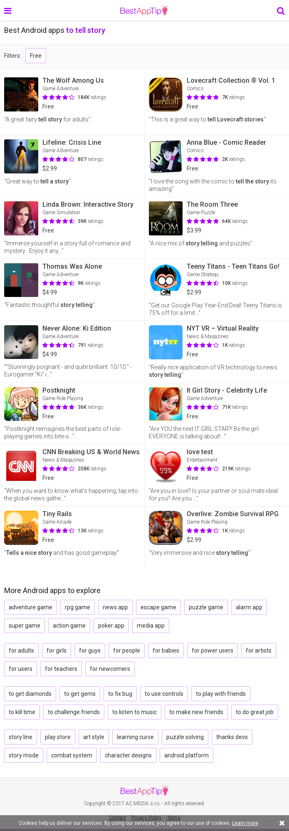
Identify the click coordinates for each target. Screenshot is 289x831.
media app (151, 625)
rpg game (77, 607)
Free (36, 55)
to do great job (255, 712)
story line (20, 737)
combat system (71, 755)
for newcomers (110, 668)
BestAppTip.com (144, 10)
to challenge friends (74, 712)
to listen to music (134, 712)
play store (58, 737)
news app (115, 607)
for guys (90, 650)
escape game (158, 607)
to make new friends (196, 712)
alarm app (249, 607)
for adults (21, 650)
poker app (111, 625)
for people (126, 650)
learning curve (135, 737)
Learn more (245, 823)
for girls (57, 650)
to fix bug (120, 693)
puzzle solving (185, 737)
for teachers (61, 668)
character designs (128, 755)
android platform (186, 755)
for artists (259, 650)
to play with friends (221, 693)
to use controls (164, 693)
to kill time (22, 712)
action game (69, 625)
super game (24, 625)
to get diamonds (30, 693)
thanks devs (232, 737)
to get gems (80, 693)
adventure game (30, 607)
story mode (24, 755)
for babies (166, 650)
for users (20, 668)
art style (93, 737)
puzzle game (206, 607)
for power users (212, 650)
